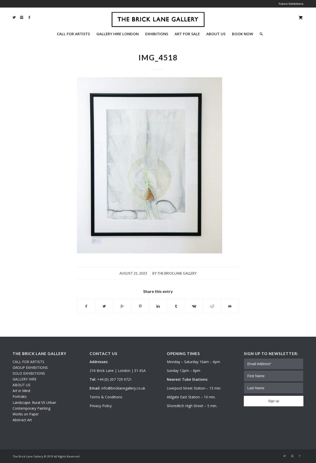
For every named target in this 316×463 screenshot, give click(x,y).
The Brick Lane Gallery (176, 273)
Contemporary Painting (31, 408)
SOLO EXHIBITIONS (29, 373)
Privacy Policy (101, 405)
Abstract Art (22, 419)
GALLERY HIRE (24, 379)
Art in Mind (21, 390)
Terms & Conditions (106, 397)
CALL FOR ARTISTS (28, 361)
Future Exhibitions (291, 4)
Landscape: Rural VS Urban (34, 402)
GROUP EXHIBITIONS (30, 367)
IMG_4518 (158, 57)
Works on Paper (26, 414)
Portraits (20, 396)
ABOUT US (21, 384)
